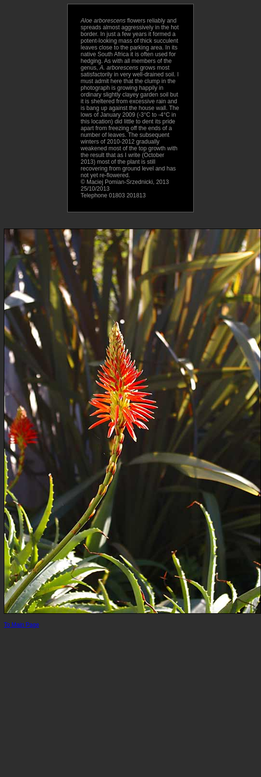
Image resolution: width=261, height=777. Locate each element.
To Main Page (21, 624)
